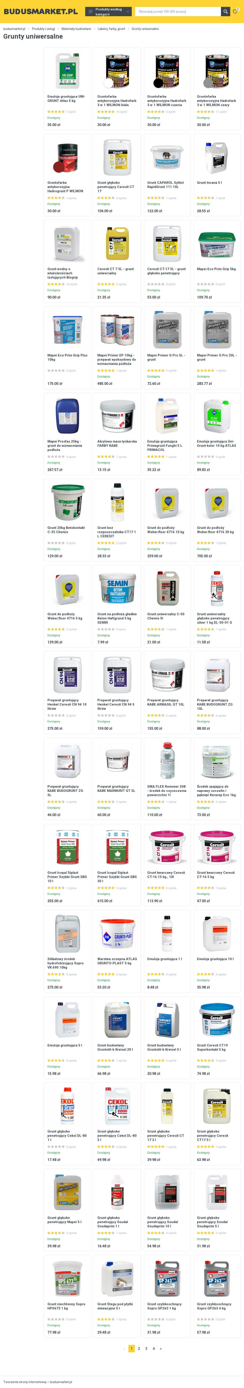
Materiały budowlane (76, 29)
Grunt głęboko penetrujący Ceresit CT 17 (115, 187)
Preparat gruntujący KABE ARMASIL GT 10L (165, 702)
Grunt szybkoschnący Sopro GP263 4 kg (214, 1306)
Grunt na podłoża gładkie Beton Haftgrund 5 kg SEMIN (117, 618)
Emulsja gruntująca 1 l (164, 959)
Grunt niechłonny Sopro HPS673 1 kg (66, 1306)
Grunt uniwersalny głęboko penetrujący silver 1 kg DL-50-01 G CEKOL (214, 620)
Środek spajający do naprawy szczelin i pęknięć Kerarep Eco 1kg (216, 791)
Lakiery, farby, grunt (111, 29)
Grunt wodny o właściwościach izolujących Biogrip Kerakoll (62, 275)
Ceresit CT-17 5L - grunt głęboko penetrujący (166, 271)
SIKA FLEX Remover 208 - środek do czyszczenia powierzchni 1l (166, 791)
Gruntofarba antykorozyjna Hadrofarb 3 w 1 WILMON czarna (166, 101)
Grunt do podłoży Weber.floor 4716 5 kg (64, 616)
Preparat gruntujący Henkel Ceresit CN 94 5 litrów (115, 704)
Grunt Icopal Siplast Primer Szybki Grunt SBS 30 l (117, 877)
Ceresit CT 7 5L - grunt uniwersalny (115, 271)
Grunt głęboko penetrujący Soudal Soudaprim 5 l (212, 1222)
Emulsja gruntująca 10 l (215, 959)
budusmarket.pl (14, 29)
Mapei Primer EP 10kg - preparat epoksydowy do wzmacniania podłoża (116, 359)
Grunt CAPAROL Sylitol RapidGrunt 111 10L (165, 185)
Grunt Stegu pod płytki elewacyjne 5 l (115, 1306)
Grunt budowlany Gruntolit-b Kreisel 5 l (164, 1047)
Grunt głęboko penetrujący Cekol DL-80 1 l (67, 1135)
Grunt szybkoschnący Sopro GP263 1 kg (164, 1306)
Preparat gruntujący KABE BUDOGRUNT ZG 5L (65, 791)
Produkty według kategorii (109, 11)
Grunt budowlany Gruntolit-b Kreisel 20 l (115, 1047)
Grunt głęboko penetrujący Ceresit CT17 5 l (212, 1135)
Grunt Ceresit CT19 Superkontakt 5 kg (212, 1047)
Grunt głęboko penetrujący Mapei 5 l (64, 1220)
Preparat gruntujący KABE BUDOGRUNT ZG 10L (215, 704)
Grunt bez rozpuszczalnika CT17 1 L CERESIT (116, 532)
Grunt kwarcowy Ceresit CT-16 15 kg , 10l (166, 875)
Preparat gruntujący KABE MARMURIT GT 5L (116, 789)
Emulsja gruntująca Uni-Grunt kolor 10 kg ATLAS (216, 443)
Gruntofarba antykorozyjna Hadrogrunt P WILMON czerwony (65, 189)
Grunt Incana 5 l (209, 183)
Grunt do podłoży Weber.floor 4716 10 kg (165, 530)
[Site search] (178, 11)
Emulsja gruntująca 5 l (64, 1045)
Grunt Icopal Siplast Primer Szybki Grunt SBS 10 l (67, 877)
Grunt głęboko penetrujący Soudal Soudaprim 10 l (162, 1222)
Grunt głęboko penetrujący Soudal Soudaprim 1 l (112, 1222)
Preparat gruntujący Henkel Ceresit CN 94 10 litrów (67, 704)
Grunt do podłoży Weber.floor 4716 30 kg (215, 530)
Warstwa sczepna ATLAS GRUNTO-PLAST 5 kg (117, 961)
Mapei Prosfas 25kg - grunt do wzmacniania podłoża (64, 445)
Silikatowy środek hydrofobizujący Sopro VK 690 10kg (65, 963)
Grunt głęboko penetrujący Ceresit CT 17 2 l (165, 1135)
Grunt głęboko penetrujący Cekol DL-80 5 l (117, 1135)
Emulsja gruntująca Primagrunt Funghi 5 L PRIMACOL (164, 445)
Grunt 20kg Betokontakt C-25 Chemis (66, 530)
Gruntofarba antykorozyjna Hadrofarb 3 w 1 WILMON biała (116, 101)
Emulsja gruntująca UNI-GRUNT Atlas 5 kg (66, 99)
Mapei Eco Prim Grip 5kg (216, 269)
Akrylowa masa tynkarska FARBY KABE (117, 443)
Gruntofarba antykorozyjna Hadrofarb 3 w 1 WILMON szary (216, 101)
